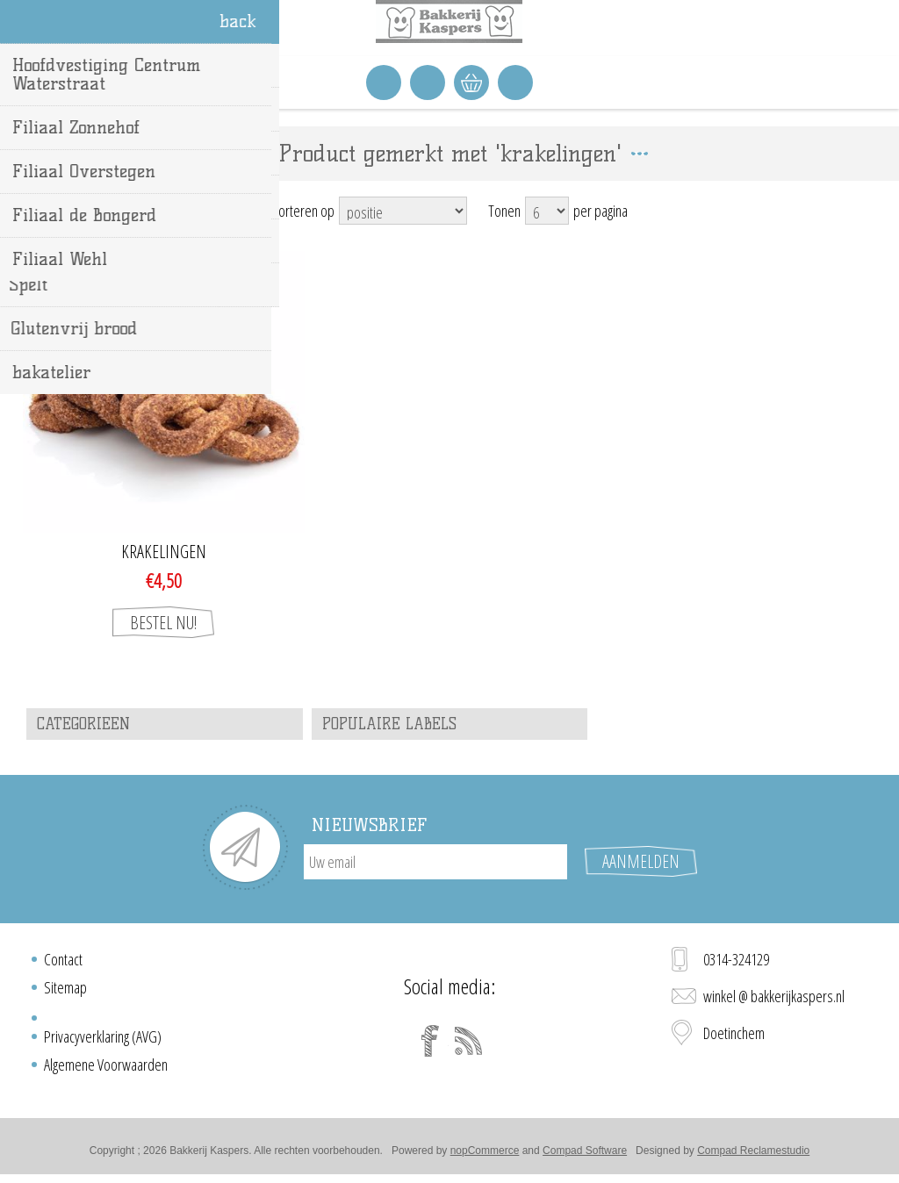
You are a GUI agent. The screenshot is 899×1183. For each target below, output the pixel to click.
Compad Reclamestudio (753, 1150)
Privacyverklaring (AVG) (103, 1036)
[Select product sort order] (403, 211)
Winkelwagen (471, 82)
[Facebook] (430, 1040)
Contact (63, 959)
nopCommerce (485, 1150)
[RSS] (468, 1040)
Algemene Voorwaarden (106, 1064)
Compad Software (585, 1150)
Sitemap (65, 987)
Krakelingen (163, 552)
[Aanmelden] (435, 861)
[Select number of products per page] (547, 211)
